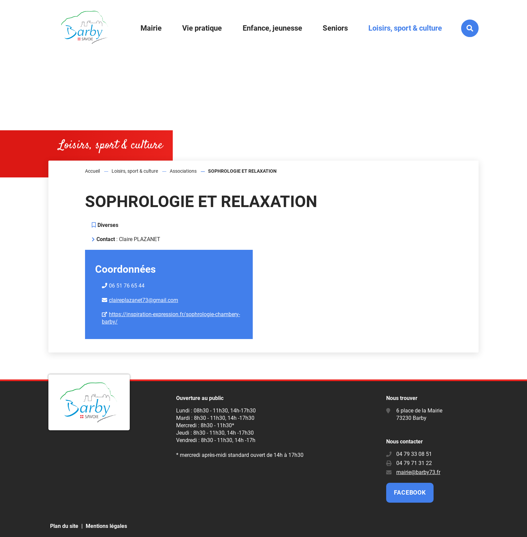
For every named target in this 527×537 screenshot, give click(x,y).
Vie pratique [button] (202, 28)
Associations (183, 171)
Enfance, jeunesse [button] (272, 28)
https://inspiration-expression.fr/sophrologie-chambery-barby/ (171, 318)
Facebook (410, 492)
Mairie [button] (151, 28)
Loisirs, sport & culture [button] (405, 28)
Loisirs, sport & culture (135, 171)
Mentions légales (106, 526)
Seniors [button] (335, 28)
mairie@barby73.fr (418, 472)
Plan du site (64, 526)
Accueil (92, 171)
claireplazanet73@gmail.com (143, 300)
